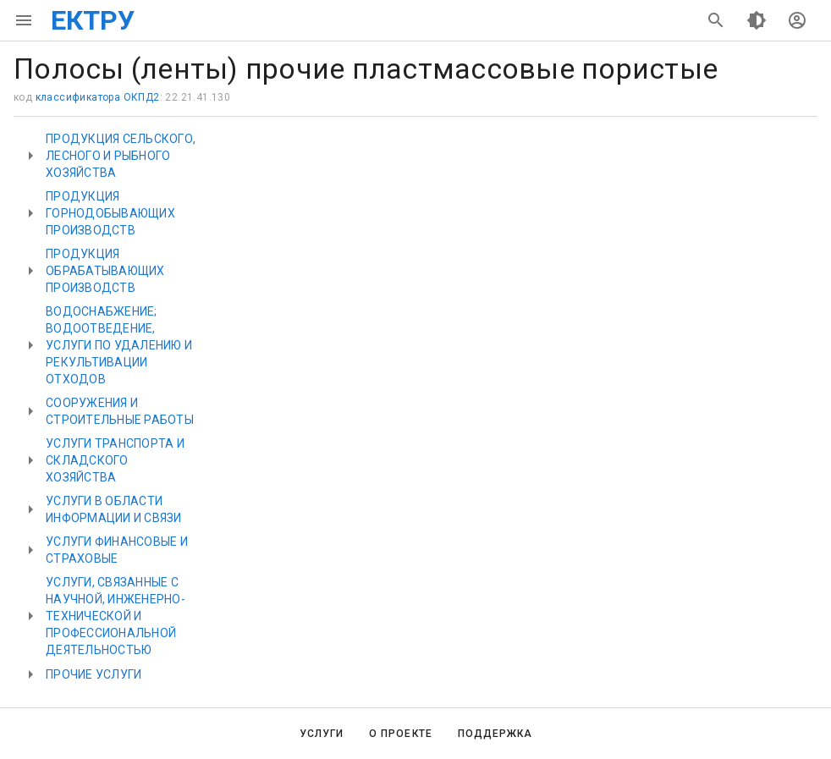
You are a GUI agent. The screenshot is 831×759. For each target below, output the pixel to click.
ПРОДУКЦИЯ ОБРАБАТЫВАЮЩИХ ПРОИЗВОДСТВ (105, 270)
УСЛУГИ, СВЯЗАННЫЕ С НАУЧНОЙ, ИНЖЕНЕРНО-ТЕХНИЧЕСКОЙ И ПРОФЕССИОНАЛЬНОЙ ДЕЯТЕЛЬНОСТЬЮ (115, 616)
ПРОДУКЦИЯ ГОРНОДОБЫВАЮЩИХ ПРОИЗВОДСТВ (110, 213)
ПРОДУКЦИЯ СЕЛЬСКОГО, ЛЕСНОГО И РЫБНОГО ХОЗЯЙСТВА (120, 155)
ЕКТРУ (93, 20)
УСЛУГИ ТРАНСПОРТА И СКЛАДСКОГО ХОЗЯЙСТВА (115, 460)
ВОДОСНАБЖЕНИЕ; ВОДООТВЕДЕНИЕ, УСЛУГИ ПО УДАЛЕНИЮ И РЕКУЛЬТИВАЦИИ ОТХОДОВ (119, 345)
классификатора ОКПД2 (98, 97)
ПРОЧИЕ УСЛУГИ (93, 674)
